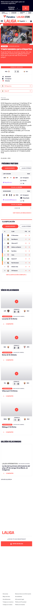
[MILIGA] (30, 21)
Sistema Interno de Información (23, 593)
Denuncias (5, 593)
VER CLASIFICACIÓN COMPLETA (16, 274)
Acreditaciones (6, 599)
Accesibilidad (18, 596)
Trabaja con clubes (7, 604)
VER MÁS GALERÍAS (6, 479)
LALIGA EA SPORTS (10, 168)
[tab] (10, 168)
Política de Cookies (20, 604)
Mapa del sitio (6, 596)
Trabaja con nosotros (8, 601)
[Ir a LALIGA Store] (16, 16)
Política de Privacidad (20, 601)
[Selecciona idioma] (22, 21)
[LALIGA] (10, 21)
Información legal (19, 599)
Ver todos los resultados (22, 213)
